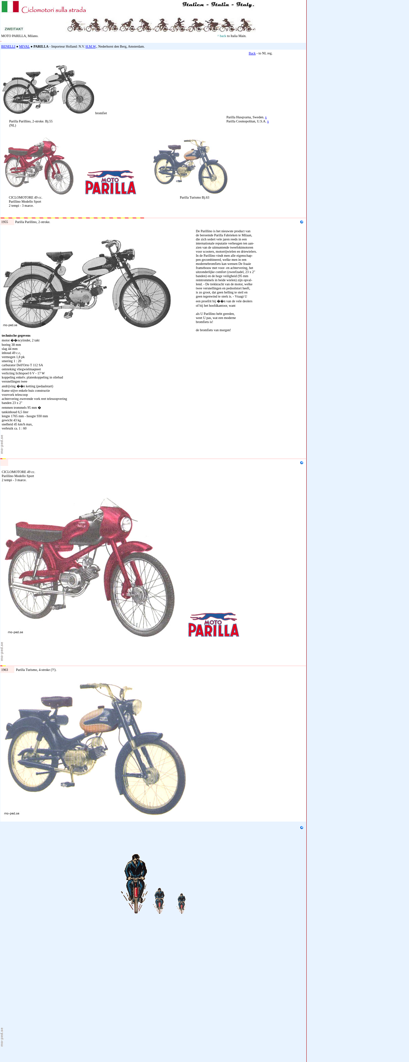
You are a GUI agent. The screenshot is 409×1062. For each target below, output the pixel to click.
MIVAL (24, 46)
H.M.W (91, 46)
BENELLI (8, 46)
